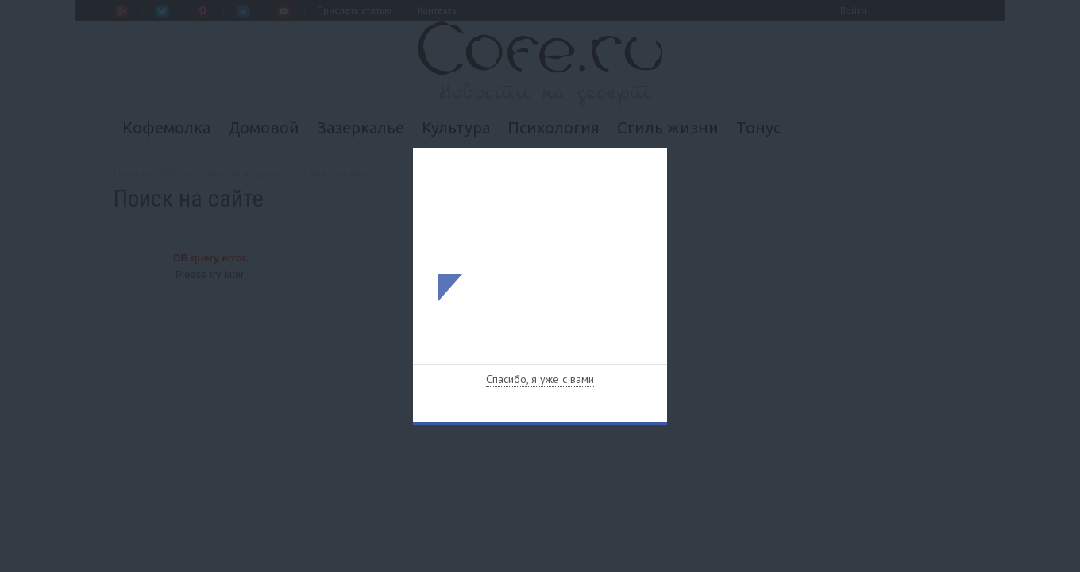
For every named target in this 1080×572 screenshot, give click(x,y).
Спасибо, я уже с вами (540, 379)
